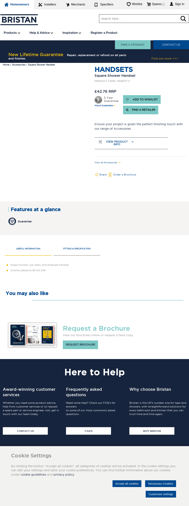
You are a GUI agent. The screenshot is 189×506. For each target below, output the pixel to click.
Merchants (75, 5)
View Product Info (117, 143)
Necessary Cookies (160, 483)
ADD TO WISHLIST (142, 99)
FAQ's (88, 431)
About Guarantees (103, 106)
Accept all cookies (125, 483)
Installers (47, 5)
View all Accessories (105, 162)
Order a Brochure (124, 174)
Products (12, 32)
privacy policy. (64, 474)
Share (103, 174)
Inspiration (71, 32)
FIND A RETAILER (140, 109)
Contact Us (171, 44)
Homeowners (17, 5)
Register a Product (104, 32)
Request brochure (80, 344)
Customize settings (160, 494)
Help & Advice (41, 32)
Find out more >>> (165, 58)
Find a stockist (133, 44)
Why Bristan (152, 431)
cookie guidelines (33, 474)
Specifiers (103, 5)
